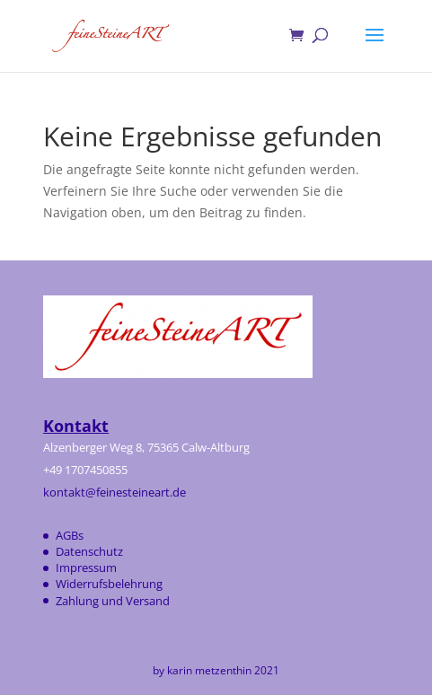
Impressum (86, 567)
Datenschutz (89, 551)
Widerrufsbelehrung (109, 584)
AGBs (70, 535)
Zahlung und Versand (113, 601)
